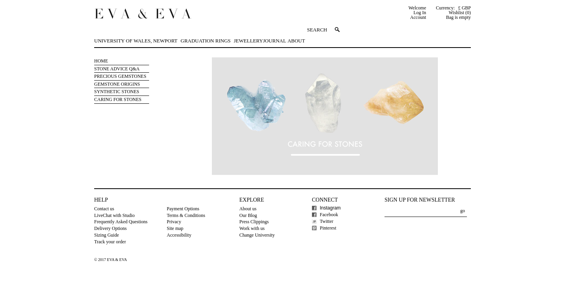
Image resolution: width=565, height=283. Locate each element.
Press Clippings (254, 221)
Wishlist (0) (459, 12)
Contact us (104, 208)
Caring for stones (117, 99)
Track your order (110, 241)
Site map (175, 228)
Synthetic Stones (116, 91)
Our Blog (248, 215)
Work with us (251, 228)
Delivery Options (110, 228)
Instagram (330, 208)
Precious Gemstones (120, 76)
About (296, 41)
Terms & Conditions (186, 215)
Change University (257, 235)
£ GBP (464, 8)
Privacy (174, 221)
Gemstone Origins (117, 84)
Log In (420, 12)
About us (248, 208)
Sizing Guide (106, 235)
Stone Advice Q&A (117, 69)
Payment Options (183, 208)
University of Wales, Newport (135, 41)
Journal (274, 41)
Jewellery (248, 41)
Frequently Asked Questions (121, 221)
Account (418, 17)
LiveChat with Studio (114, 215)
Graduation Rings (205, 41)
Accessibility (179, 235)
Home (101, 61)
